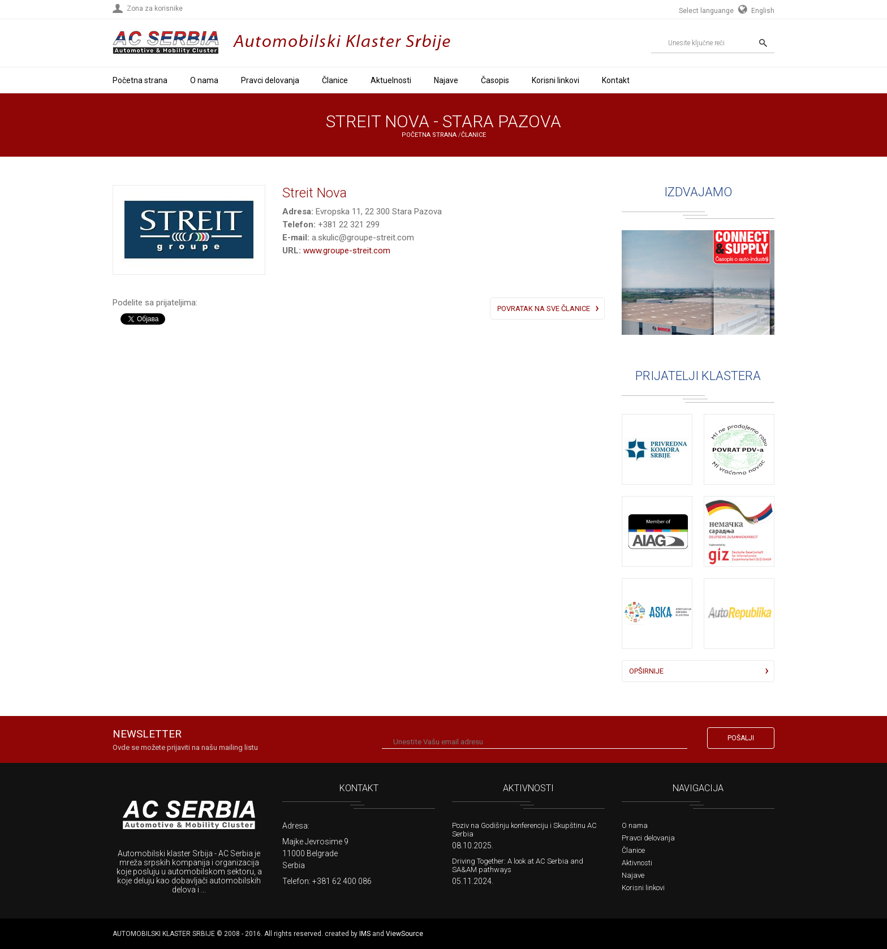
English (754, 11)
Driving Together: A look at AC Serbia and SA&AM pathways (517, 865)
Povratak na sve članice (543, 308)
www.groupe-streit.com (346, 250)
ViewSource (404, 934)
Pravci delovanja (270, 80)
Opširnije (646, 671)
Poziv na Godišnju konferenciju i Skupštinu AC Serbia (524, 829)
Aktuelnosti (391, 80)
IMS (365, 934)
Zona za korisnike (155, 8)
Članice (335, 80)
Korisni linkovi (555, 80)
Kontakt (616, 80)
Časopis (495, 80)
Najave (446, 80)
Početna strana (140, 80)
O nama (204, 80)
